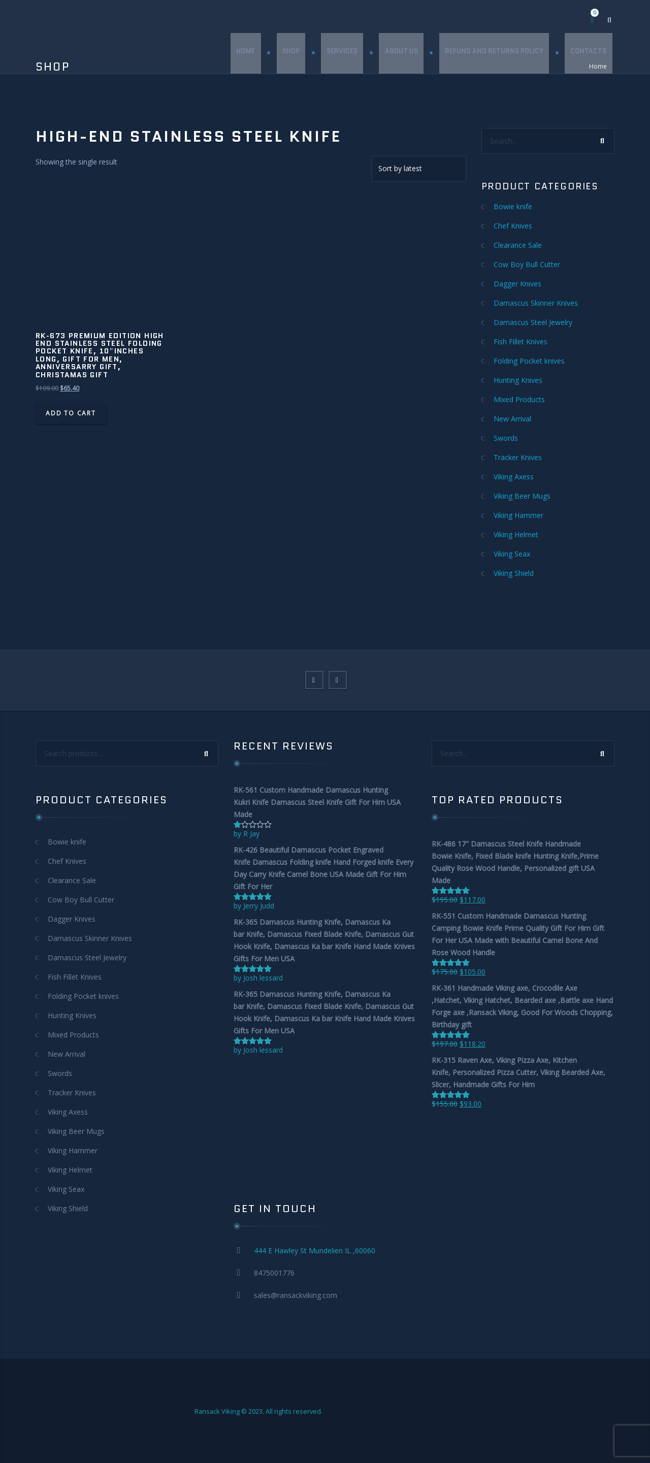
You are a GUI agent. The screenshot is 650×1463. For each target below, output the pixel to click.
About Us (400, 53)
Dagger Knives (517, 283)
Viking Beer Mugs (522, 496)
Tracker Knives (518, 457)
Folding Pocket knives (529, 361)
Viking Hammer (518, 515)
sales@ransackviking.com (295, 1295)
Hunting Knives (518, 380)
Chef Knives (513, 226)
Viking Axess (514, 476)
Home (244, 53)
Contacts (588, 53)
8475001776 (274, 1273)
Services (341, 53)
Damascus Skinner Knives (536, 303)
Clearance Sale (518, 245)
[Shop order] (419, 169)
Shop (289, 53)
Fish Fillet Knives (520, 341)
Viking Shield (514, 573)
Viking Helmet (516, 534)
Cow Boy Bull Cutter (527, 264)
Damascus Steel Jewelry (533, 322)
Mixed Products (519, 399)
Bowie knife (513, 206)
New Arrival (512, 419)
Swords (506, 438)
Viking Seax (512, 554)
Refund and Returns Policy (493, 53)
